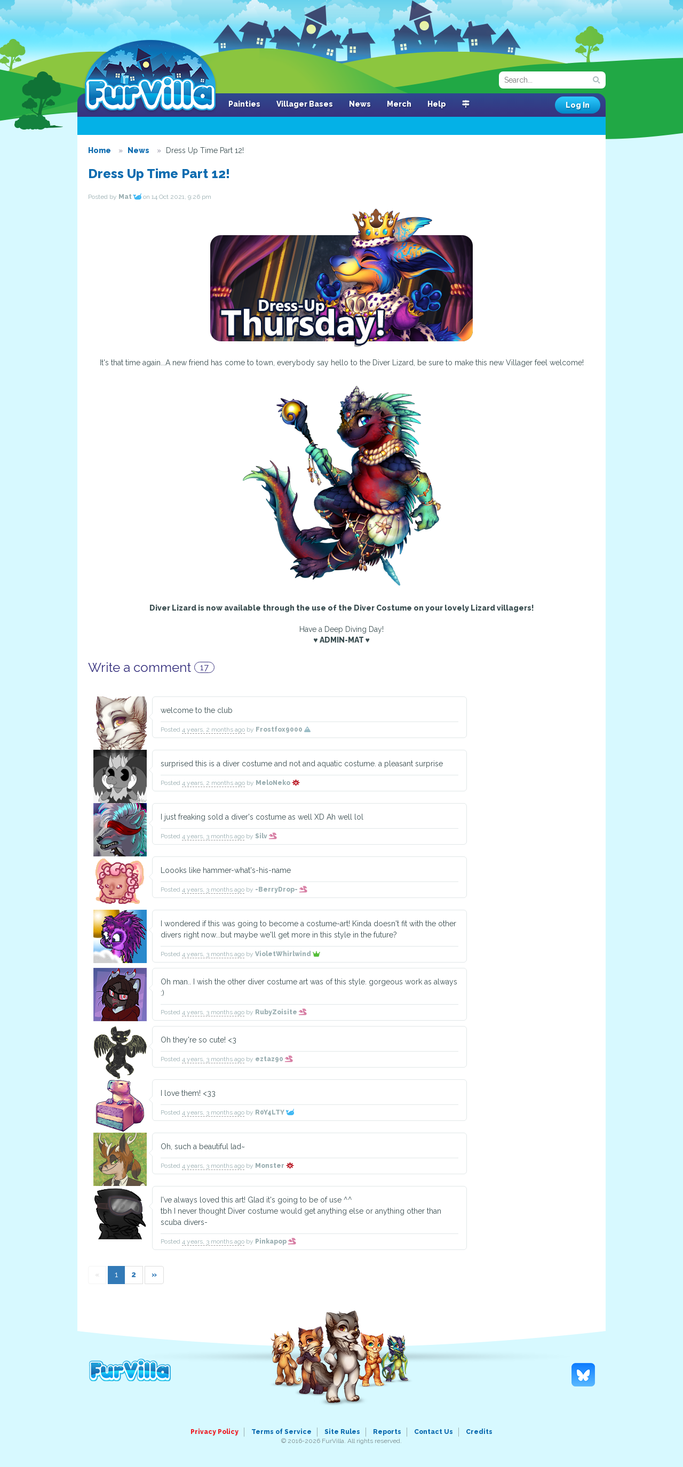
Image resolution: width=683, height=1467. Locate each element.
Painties (244, 104)
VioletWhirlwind (287, 954)
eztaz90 (274, 1059)
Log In (578, 105)
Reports (387, 1432)
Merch (399, 104)
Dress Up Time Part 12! (159, 173)
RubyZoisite (281, 1012)
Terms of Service (281, 1432)
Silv (266, 836)
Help (436, 104)
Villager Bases (304, 104)
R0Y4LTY (274, 1112)
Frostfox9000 (283, 729)
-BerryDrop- (281, 889)
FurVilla (150, 76)
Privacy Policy (214, 1432)
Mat (129, 197)
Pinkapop (275, 1241)
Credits (479, 1432)
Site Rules (342, 1432)
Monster (274, 1165)
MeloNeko (278, 783)
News (360, 104)
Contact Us (433, 1432)
